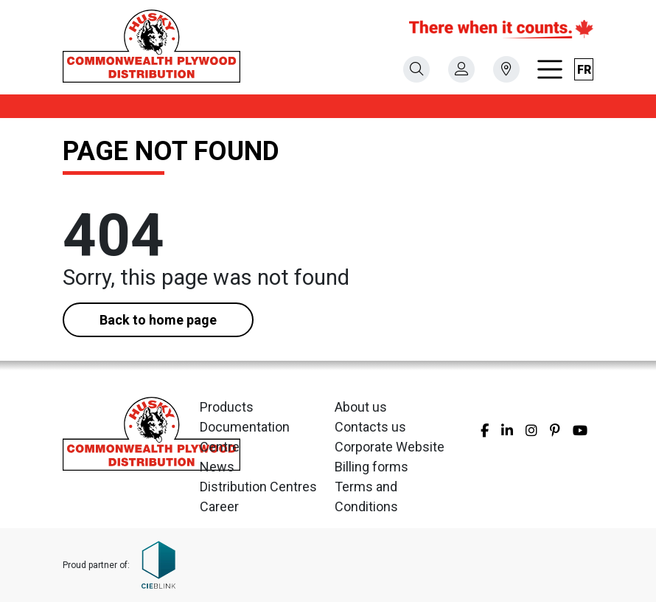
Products (227, 407)
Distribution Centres (258, 486)
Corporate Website (389, 446)
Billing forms (371, 466)
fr (584, 70)
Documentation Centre (245, 436)
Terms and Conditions (366, 496)
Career (219, 506)
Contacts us (370, 427)
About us (361, 407)
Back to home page (158, 320)
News (217, 466)
